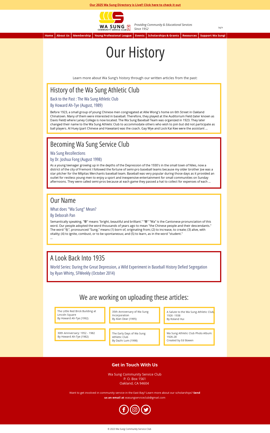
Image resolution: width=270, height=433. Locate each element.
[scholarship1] (135, 19)
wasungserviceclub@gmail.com (145, 397)
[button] (82, 35)
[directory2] (136, 19)
